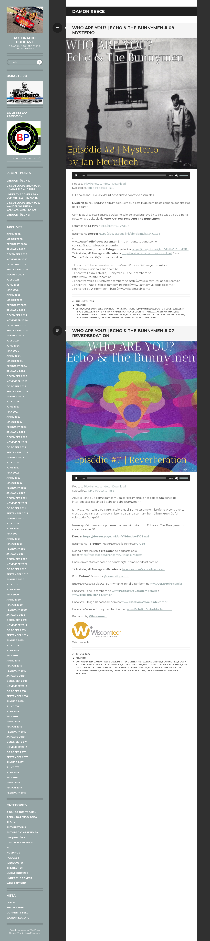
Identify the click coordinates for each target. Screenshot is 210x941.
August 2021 (15, 518)
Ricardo (81, 305)
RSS (111, 187)
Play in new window (97, 183)
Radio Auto (15, 862)
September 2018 (17, 696)
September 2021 (17, 513)
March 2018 (14, 726)
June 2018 (13, 711)
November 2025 (17, 259)
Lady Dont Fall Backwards (112, 667)
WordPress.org (18, 917)
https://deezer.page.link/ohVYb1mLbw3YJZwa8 (129, 233)
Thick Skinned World (159, 670)
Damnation (130, 309)
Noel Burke (133, 314)
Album (11, 822)
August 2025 (15, 274)
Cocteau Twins (113, 309)
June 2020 (13, 589)
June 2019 (13, 650)
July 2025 (13, 279)
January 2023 (16, 432)
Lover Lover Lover (101, 314)
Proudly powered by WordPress (25, 930)
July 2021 (13, 523)
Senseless (106, 670)
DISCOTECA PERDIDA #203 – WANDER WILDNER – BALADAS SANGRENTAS (24, 206)
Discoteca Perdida (20, 842)
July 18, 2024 (83, 654)
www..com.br (166, 583)
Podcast (13, 857)
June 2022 (13, 467)
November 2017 (17, 747)
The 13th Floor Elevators (129, 670)
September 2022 (17, 452)
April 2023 (14, 416)
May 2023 (13, 411)
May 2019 (12, 655)
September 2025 (17, 269)
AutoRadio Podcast (25, 40)
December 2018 (17, 680)
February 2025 (17, 305)
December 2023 (17, 376)
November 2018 (17, 686)
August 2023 (15, 396)
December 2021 (17, 498)
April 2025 (14, 294)
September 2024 (18, 330)
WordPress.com (32, 933)
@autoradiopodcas (116, 576)
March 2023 (14, 421)
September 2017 (17, 757)
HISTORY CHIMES (112, 311)
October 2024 (16, 325)
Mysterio (119, 314)
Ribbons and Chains (172, 314)
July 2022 (13, 462)
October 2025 (16, 264)
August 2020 (15, 579)
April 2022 (14, 477)
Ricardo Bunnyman (87, 317)
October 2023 (16, 386)
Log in (11, 902)
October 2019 (16, 630)
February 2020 (17, 609)
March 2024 (15, 360)
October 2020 (16, 569)
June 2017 (13, 772)
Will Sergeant (147, 317)
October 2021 (16, 508)
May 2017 (12, 777)
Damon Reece (146, 309)
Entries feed (15, 907)
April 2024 (14, 355)
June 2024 (13, 345)
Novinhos (13, 852)
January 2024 (16, 371)
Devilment (117, 661)
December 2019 (17, 620)
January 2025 (16, 310)
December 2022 (17, 437)
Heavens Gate (93, 311)
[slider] (126, 175)
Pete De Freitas (150, 314)
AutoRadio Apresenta (22, 832)
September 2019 (17, 635)
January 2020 (16, 614)
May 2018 (12, 716)
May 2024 (13, 350)
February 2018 (16, 731)
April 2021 (13, 538)
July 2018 (13, 706)
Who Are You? (16, 883)
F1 (8, 847)
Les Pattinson (138, 667)
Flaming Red (169, 661)
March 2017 (14, 787)
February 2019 (16, 670)
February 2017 (16, 792)
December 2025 (17, 254)
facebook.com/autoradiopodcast (143, 569)
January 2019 (16, 675)
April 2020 (14, 599)
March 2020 (15, 604)
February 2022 (17, 487)
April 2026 (14, 234)
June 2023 (13, 406)
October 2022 (16, 447)
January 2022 (16, 493)
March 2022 (14, 482)
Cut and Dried (84, 661)
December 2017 (17, 741)
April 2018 (13, 721)
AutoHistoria (16, 827)
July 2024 (13, 340)
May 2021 (12, 533)
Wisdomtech (98, 616)
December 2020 (17, 559)
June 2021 (13, 528)
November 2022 (17, 442)
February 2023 (17, 427)
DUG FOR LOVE (163, 309)
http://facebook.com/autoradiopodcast (147, 253)
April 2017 (13, 782)
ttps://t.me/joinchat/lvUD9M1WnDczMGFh (161, 249)
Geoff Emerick (112, 664)
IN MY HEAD (148, 311)
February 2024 (17, 366)
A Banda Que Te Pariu (21, 812)
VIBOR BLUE (131, 317)
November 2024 (17, 320)
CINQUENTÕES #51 (18, 214)
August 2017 (15, 762)
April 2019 (13, 660)
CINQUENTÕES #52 (19, 180)
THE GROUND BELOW (112, 317)
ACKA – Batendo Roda (22, 817)
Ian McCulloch (131, 311)
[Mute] (176, 175)
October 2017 (16, 752)
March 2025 (14, 300)
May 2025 (13, 289)
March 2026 (15, 239)
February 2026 (17, 244)
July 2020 (13, 584)
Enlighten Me (133, 661)
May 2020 (13, 594)
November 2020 (17, 564)
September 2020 (17, 574)
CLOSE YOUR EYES (93, 309)
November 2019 (17, 625)
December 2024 (17, 315)
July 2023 (13, 401)
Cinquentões (16, 837)
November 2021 (17, 503)
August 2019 (15, 640)
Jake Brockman (164, 311)
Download (119, 183)
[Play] (76, 175)
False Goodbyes (151, 661)
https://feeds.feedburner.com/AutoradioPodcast (110, 554)
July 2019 (13, 645)
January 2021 (15, 554)
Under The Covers (19, 878)
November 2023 (17, 381)
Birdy (79, 309)
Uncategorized (17, 873)
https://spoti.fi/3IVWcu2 (114, 225)
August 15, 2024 (85, 301)
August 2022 (15, 457)
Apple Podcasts (96, 187)
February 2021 (16, 548)
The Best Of (15, 867)
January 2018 (16, 736)
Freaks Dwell (94, 664)
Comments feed (18, 912)
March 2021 (14, 543)
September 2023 (17, 391)
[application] (131, 175)
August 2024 (15, 335)
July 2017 (13, 767)
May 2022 (13, 472)
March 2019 (14, 665)
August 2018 (15, 701)
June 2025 (13, 284)
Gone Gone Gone (132, 664)
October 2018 (16, 691)
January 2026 (16, 249)
